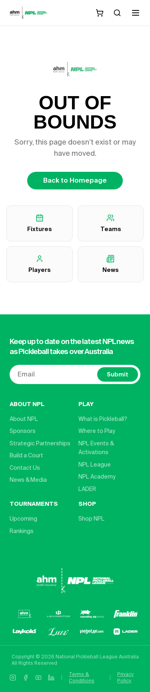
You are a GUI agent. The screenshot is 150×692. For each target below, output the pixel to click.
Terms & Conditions (81, 677)
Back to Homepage (75, 180)
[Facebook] (25, 677)
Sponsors (23, 431)
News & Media (28, 479)
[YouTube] (38, 677)
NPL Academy (97, 476)
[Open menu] (136, 13)
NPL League (94, 464)
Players (39, 264)
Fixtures (39, 223)
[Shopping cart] (99, 13)
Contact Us (25, 467)
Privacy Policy (125, 677)
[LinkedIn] (51, 677)
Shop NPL (91, 518)
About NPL (24, 418)
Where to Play (96, 431)
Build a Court (26, 455)
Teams (110, 223)
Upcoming (23, 518)
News (110, 264)
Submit (117, 374)
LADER (87, 489)
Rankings (22, 531)
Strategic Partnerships (40, 443)
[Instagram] (13, 677)
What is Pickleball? (102, 418)
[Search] (117, 13)
